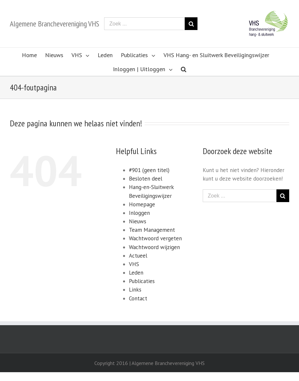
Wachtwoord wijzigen (154, 247)
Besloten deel (145, 178)
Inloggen (139, 212)
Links (135, 289)
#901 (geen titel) (149, 170)
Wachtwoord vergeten (155, 238)
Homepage (142, 204)
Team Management (152, 229)
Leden (136, 272)
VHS (134, 264)
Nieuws (137, 221)
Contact (138, 298)
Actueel (138, 255)
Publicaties (142, 281)
